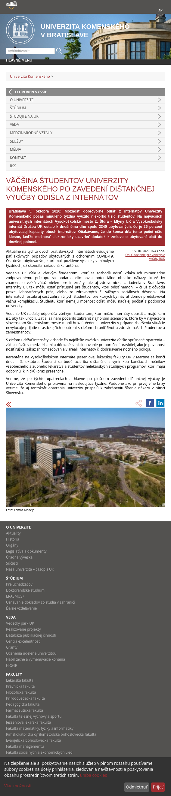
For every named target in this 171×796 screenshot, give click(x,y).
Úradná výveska (19, 557)
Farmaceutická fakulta (24, 710)
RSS (13, 165)
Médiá (15, 149)
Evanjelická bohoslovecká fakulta (33, 740)
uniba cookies (93, 775)
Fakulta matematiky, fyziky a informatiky (39, 728)
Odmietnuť (136, 787)
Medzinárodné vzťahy (31, 132)
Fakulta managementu (25, 746)
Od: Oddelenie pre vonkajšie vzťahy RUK (145, 257)
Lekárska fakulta (19, 680)
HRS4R (11, 665)
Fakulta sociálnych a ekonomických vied (39, 752)
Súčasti (12, 563)
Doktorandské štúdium (25, 590)
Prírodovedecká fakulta (25, 698)
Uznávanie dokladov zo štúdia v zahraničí (40, 602)
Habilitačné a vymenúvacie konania (35, 659)
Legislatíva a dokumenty (26, 551)
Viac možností (17, 785)
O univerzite (21, 99)
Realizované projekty (23, 629)
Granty (11, 647)
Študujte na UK (24, 116)
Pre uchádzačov (19, 584)
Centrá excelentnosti (23, 641)
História (12, 539)
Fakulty (14, 674)
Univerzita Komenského (30, 76)
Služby (16, 141)
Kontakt (18, 157)
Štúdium (18, 107)
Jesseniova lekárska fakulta (28, 722)
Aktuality (13, 533)
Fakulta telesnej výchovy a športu (33, 716)
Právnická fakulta (20, 686)
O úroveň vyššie (31, 92)
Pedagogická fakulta (22, 704)
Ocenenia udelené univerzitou (31, 653)
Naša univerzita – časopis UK (30, 569)
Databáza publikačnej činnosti (31, 635)
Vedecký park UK (20, 623)
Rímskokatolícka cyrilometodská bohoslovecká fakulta (51, 734)
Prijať (158, 787)
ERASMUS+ (15, 596)
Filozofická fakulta (21, 692)
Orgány (12, 545)
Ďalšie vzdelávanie (21, 608)
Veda (14, 124)
